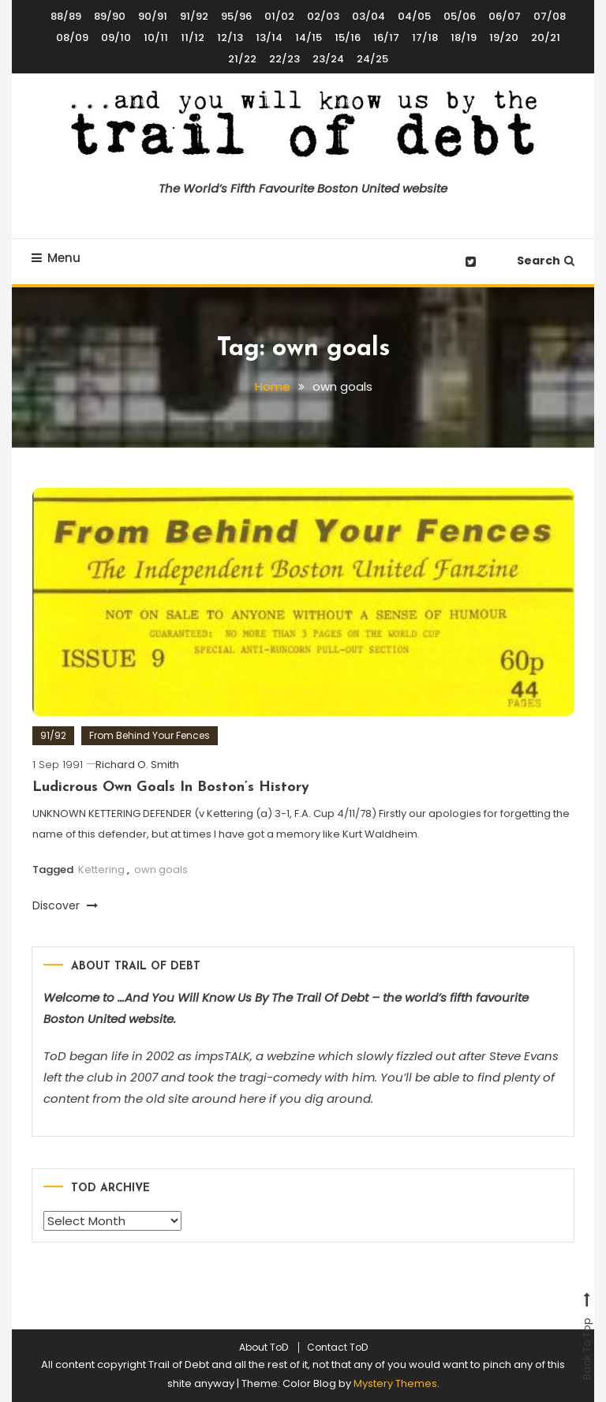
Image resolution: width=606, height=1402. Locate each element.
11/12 (192, 37)
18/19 (464, 37)
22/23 (284, 58)
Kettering (101, 871)
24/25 (372, 58)
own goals (161, 871)
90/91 (152, 16)
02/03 (323, 16)
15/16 (348, 37)
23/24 (328, 58)
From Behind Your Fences (149, 737)
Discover (65, 908)
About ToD (263, 1347)
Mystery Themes (395, 1383)
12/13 (230, 37)
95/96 (236, 16)
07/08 (549, 16)
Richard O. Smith (137, 766)
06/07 (504, 16)
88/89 (65, 16)
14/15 (308, 37)
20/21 (545, 37)
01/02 (279, 16)
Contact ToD (337, 1347)
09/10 (116, 37)
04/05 (414, 16)
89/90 (109, 16)
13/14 (269, 37)
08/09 (72, 37)
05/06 (459, 16)
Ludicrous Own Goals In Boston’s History (170, 789)
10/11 (156, 37)
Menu (56, 257)
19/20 (503, 37)
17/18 (425, 37)
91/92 (194, 16)
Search (545, 260)
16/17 (386, 37)
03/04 (368, 16)
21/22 (242, 58)
